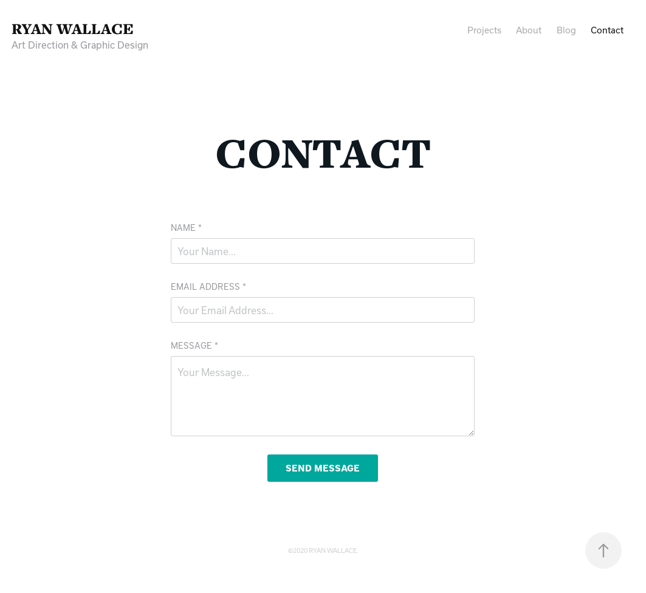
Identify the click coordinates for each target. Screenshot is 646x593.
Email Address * (208, 286)
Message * (194, 345)
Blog (566, 30)
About (528, 30)
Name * (186, 227)
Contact (607, 30)
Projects (484, 30)
